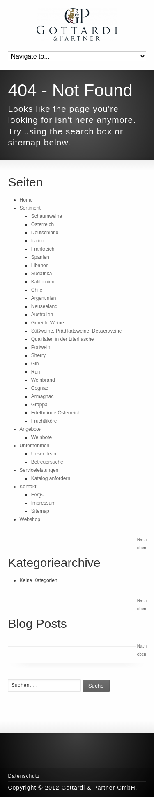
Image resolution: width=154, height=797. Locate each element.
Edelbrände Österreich (55, 413)
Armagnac (42, 396)
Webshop (30, 519)
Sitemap (40, 511)
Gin (35, 364)
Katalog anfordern (50, 478)
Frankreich (43, 249)
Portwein (41, 347)
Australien (42, 314)
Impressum (43, 503)
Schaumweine (46, 216)
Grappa (39, 405)
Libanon (40, 265)
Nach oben (141, 543)
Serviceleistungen (39, 470)
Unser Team (44, 454)
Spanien (40, 257)
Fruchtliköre (44, 421)
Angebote (30, 429)
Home (26, 200)
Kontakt (28, 486)
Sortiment (30, 208)
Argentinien (43, 298)
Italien (37, 241)
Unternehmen (35, 445)
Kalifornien (43, 282)
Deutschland (45, 232)
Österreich (42, 224)
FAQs (37, 495)
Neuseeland (44, 306)
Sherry (38, 355)
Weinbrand (43, 380)
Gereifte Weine (47, 323)
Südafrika (41, 273)
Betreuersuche (47, 462)
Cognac (39, 388)
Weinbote (41, 437)
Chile (36, 290)
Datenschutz (24, 776)
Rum (36, 372)
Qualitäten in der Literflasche (62, 339)
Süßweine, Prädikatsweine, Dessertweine (76, 331)
